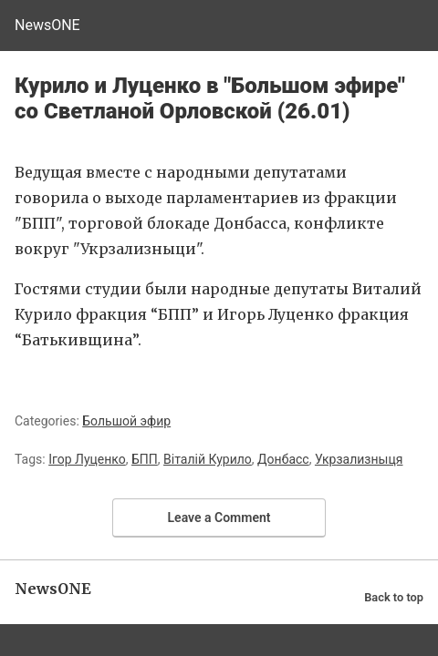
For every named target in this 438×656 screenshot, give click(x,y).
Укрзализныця (359, 459)
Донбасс (283, 459)
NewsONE (47, 25)
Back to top (393, 597)
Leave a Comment (219, 517)
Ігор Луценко (87, 459)
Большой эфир (126, 421)
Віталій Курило (207, 459)
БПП (144, 459)
